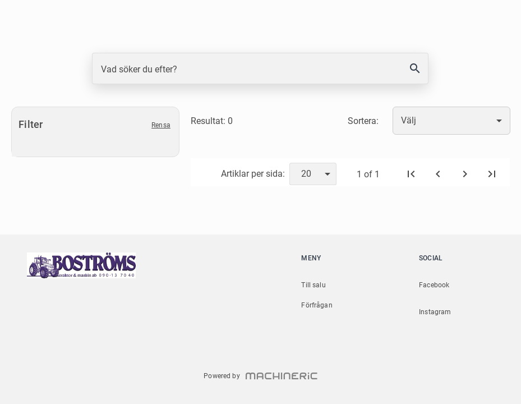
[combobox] (451, 121)
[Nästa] (464, 173)
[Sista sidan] (491, 173)
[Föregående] (438, 173)
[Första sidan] (411, 173)
